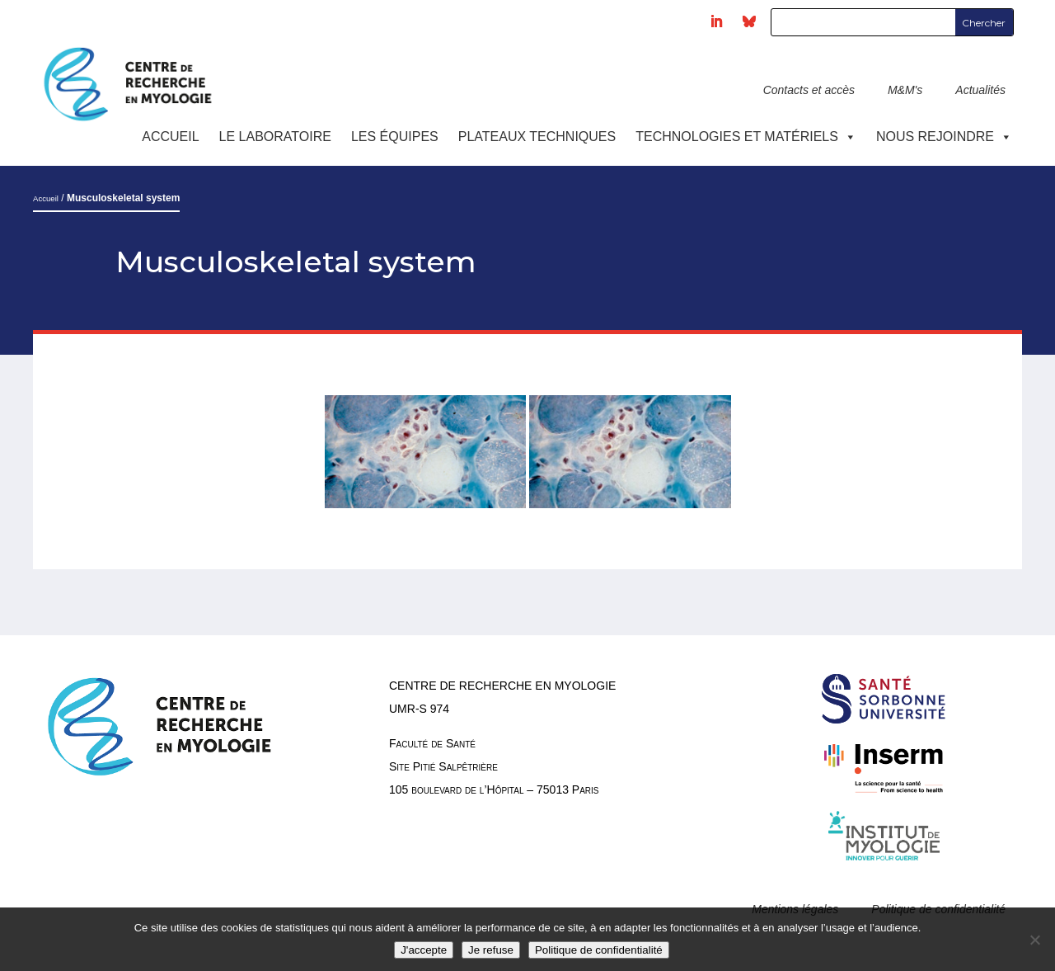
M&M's (905, 90)
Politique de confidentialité (599, 950)
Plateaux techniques (537, 137)
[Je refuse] (1034, 939)
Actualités (980, 90)
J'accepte (424, 950)
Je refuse (490, 950)
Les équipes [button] (394, 137)
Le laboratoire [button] (275, 137)
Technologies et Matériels (745, 137)
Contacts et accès (809, 90)
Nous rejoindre (944, 137)
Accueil (170, 137)
